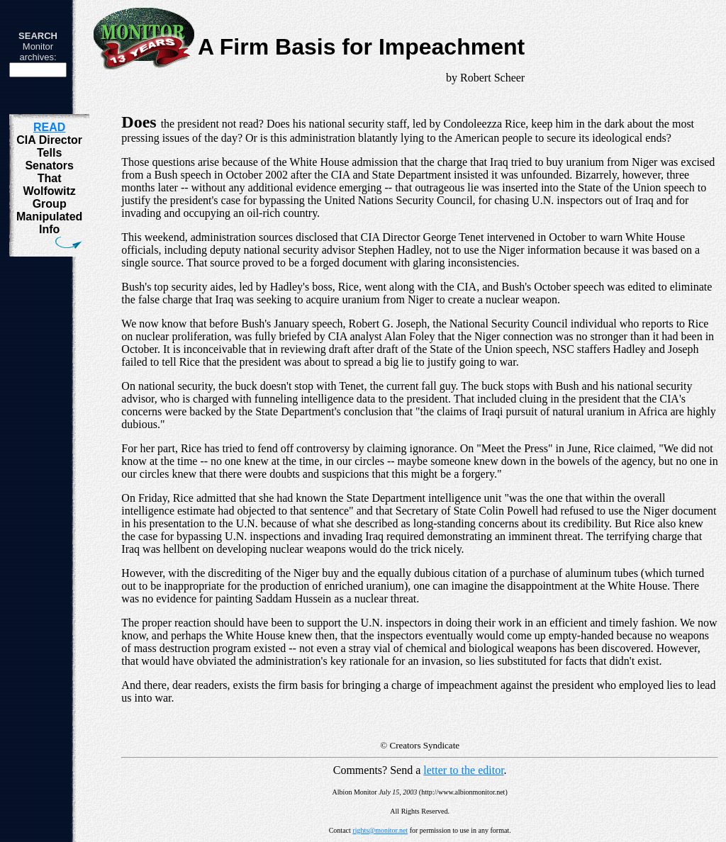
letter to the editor (463, 770)
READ (49, 127)
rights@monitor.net (380, 830)
